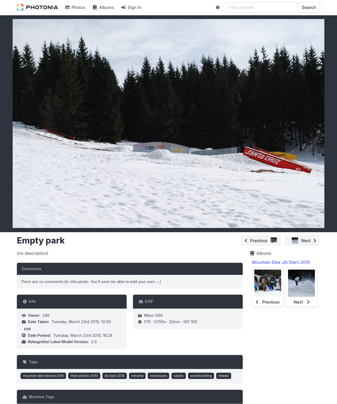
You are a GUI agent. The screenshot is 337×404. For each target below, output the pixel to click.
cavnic (179, 376)
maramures (158, 376)
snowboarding (201, 376)
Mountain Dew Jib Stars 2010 (281, 262)
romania (137, 376)
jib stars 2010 (115, 376)
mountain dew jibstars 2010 (43, 376)
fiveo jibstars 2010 (84, 376)
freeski (224, 376)
